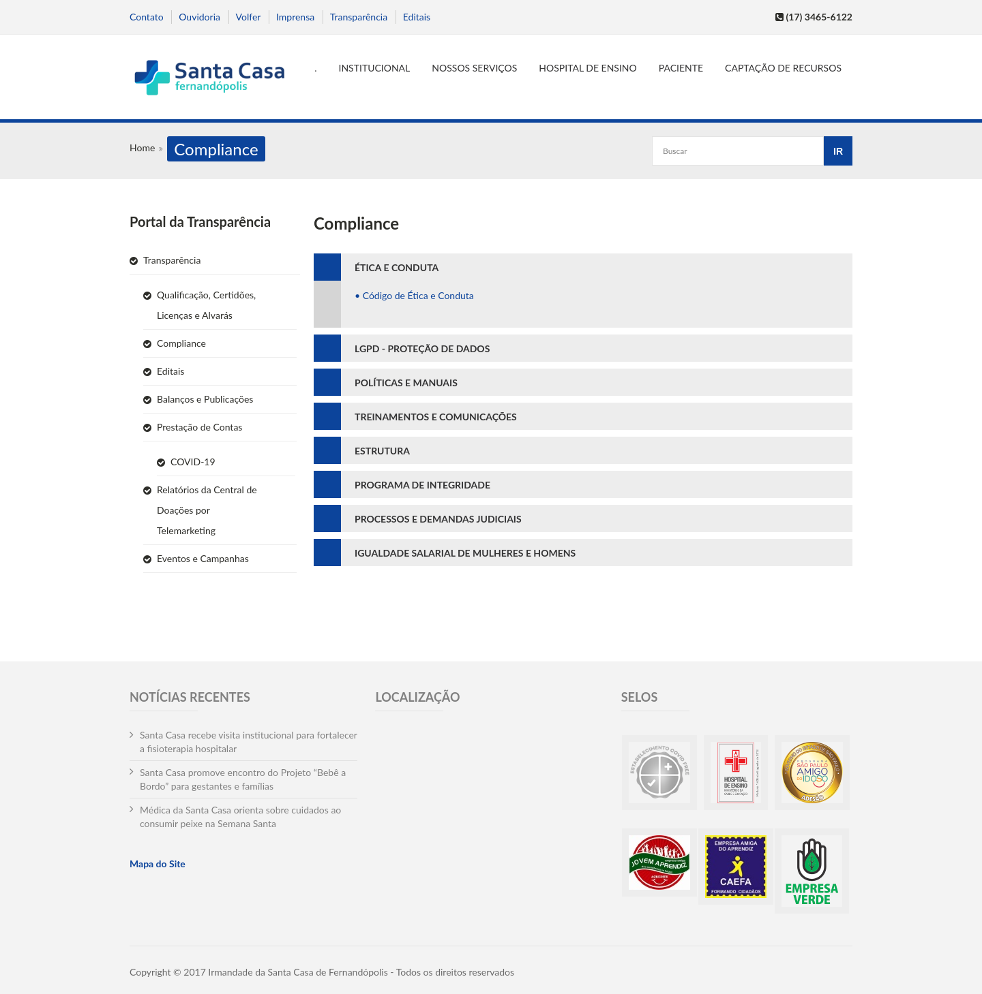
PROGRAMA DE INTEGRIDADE (422, 485)
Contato (147, 16)
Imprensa (295, 16)
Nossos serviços (474, 68)
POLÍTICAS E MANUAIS (406, 382)
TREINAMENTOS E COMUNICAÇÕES (436, 416)
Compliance (181, 343)
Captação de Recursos (783, 68)
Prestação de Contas (199, 427)
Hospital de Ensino (587, 68)
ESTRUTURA (382, 450)
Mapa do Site (157, 863)
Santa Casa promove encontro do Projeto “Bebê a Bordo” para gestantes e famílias (243, 779)
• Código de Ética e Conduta (414, 295)
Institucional (375, 68)
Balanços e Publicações (205, 399)
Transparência (358, 16)
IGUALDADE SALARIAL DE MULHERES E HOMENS (465, 553)
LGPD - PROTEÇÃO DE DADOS (422, 348)
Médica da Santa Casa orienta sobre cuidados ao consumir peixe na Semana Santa (240, 816)
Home (142, 147)
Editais (416, 16)
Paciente (681, 68)
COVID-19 (192, 461)
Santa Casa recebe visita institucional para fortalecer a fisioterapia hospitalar (248, 741)
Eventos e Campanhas (203, 558)
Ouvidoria (199, 16)
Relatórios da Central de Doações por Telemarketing (207, 510)
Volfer (248, 16)
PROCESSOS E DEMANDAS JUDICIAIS (438, 519)
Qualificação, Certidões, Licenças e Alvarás (206, 305)
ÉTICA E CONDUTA (396, 267)
